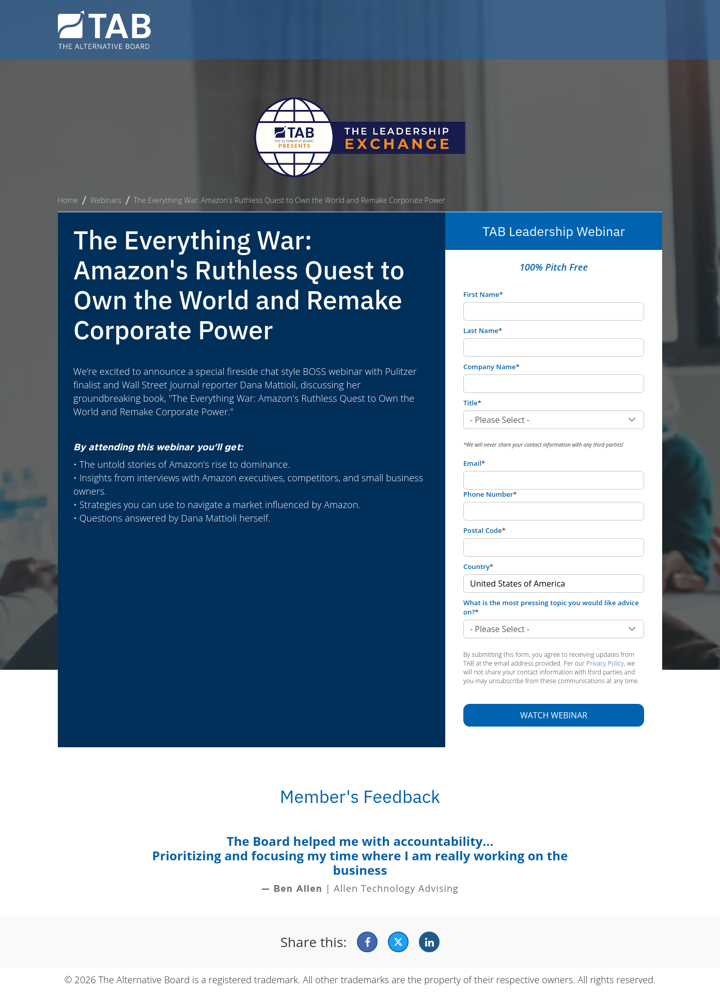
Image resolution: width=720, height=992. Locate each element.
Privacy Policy (605, 663)
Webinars (105, 200)
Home (68, 200)
